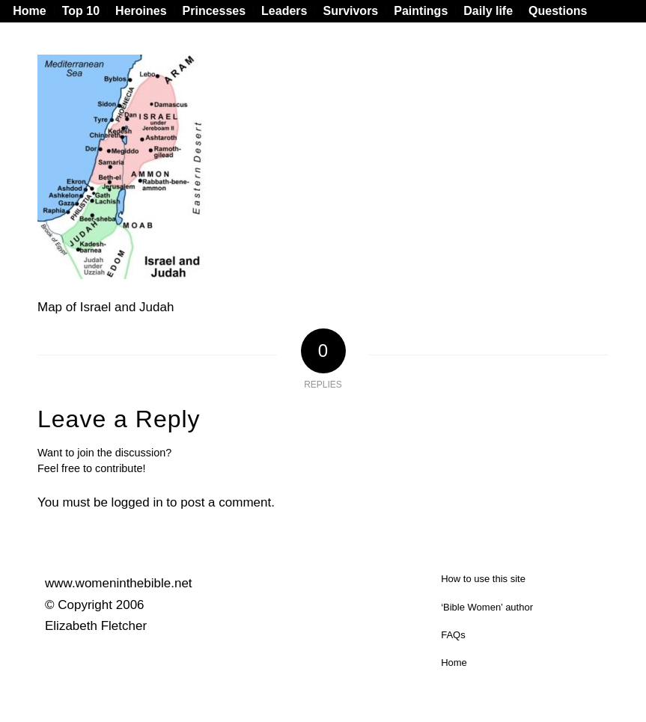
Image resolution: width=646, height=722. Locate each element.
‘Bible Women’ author (487, 607)
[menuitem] (33, 11)
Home (454, 662)
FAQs (453, 634)
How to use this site (483, 578)
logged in (137, 502)
